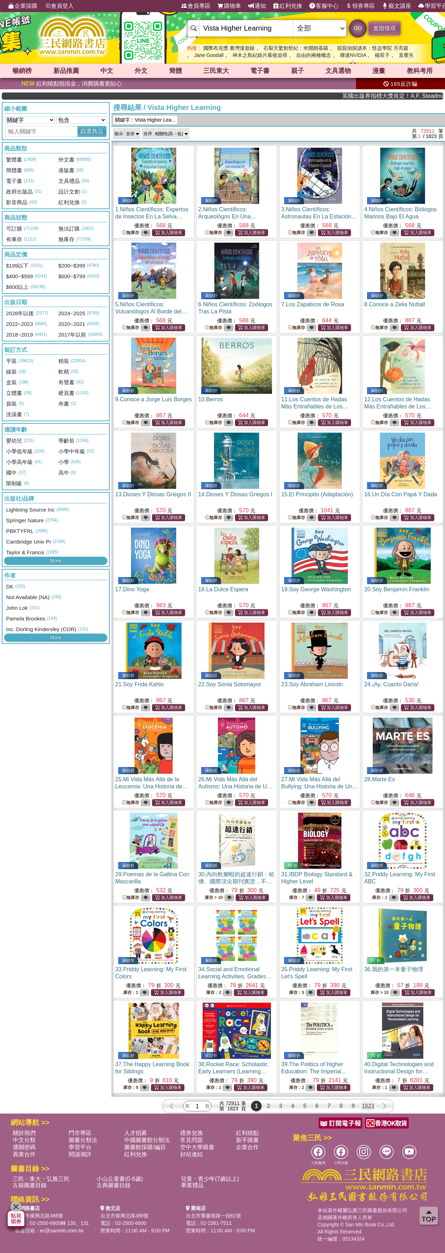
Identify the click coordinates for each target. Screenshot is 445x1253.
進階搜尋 (384, 28)
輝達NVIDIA (354, 55)
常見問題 (191, 1140)
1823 (368, 1106)
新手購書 (247, 1140)
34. (235, 976)
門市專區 (80, 1133)
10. (210, 399)
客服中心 (324, 6)
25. (151, 786)
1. (151, 216)
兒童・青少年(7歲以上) (210, 1179)
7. (312, 304)
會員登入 (59, 6)
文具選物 (338, 70)
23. (312, 684)
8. (394, 304)
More (55, 561)
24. (391, 684)
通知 (257, 6)
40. (399, 1071)
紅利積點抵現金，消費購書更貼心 (71, 83)
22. (229, 684)
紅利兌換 (287, 6)
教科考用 (420, 70)
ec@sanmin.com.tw (61, 1230)
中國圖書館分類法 (147, 1140)
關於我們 (24, 1133)
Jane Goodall (209, 55)
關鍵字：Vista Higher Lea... (145, 120)
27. (319, 786)
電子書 (259, 70)
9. (153, 399)
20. (396, 589)
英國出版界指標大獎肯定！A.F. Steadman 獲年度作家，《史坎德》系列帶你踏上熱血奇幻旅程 (413, 96)
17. (132, 589)
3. (319, 216)
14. (235, 494)
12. (397, 406)
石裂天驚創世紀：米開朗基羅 (295, 48)
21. (139, 684)
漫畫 (378, 70)
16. (400, 494)
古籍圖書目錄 (29, 1185)
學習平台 (80, 1147)
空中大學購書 (197, 1147)
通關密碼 (24, 1147)
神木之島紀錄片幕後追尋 (259, 55)
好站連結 (191, 1154)
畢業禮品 (192, 1185)
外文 (141, 70)
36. (393, 969)
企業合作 (247, 1147)
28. (379, 779)
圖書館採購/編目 (145, 1147)
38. (233, 1071)
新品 (66, 70)
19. (316, 589)
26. (235, 786)
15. (317, 494)
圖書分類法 (83, 1140)
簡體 (175, 70)
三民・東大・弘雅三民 (40, 1179)
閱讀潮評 (80, 1154)
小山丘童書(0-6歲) (119, 1179)
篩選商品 (91, 131)
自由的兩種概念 (313, 55)
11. (315, 406)
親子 (297, 70)
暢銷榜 (22, 70)
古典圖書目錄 (113, 1185)
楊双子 (382, 55)
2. (227, 216)
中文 (106, 70)
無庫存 (130, 233)
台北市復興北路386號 (39, 1215)
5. (151, 311)
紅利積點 (247, 1133)
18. (223, 589)
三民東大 (216, 70)
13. (153, 494)
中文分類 (24, 1140)
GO (358, 28)
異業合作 (24, 1154)
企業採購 (22, 6)
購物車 (229, 6)
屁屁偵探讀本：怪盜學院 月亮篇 (372, 48)
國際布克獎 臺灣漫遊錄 (229, 48)
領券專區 (360, 6)
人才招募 (135, 1133)
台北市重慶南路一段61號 (213, 1215)
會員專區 (195, 6)
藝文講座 (396, 6)
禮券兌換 (191, 1133)
